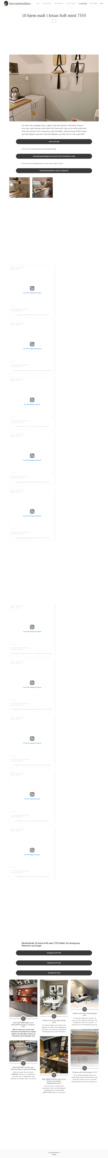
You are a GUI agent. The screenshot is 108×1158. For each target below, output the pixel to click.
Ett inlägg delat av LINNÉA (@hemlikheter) (26, 482)
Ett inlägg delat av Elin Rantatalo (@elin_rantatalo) (25, 765)
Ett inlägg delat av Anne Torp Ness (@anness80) (25, 370)
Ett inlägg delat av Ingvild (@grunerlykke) (25, 538)
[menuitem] (39, 3)
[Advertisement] (54, 38)
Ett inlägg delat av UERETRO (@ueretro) (25, 315)
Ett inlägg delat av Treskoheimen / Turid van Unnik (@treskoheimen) (28, 653)
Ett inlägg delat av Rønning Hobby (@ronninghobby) (26, 709)
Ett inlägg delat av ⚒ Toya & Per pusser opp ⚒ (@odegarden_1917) (32, 821)
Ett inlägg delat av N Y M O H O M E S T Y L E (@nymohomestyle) (32, 426)
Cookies (54, 1154)
